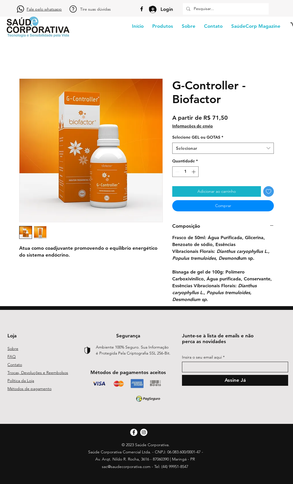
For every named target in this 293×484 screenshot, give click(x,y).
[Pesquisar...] (225, 9)
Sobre (12, 348)
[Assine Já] (235, 380)
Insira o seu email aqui (202, 357)
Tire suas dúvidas (95, 9)
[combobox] (223, 148)
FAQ (11, 356)
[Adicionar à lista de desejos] (268, 191)
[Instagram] (151, 9)
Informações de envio (192, 126)
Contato (14, 364)
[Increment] (194, 172)
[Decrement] (176, 172)
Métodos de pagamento (29, 388)
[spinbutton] (185, 172)
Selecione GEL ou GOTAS (197, 137)
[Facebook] (141, 9)
